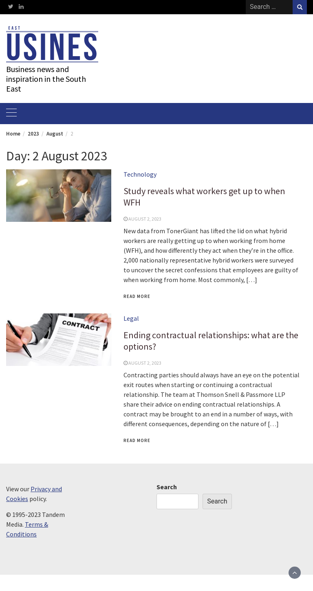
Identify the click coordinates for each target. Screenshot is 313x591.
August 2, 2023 (144, 219)
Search (166, 487)
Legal (131, 318)
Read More (136, 296)
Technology (139, 174)
